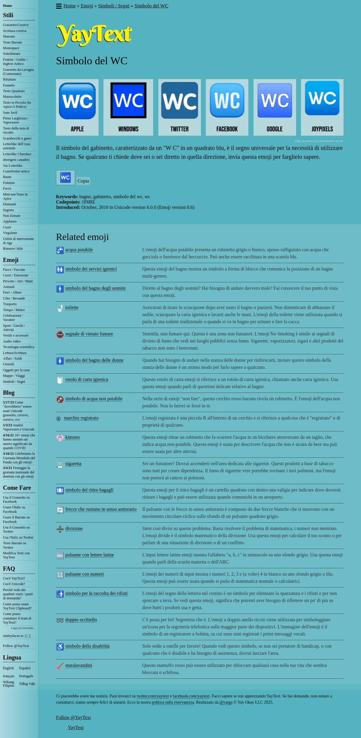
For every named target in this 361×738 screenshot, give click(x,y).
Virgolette (10, 233)
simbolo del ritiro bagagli (89, 489)
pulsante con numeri (84, 574)
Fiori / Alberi (12, 292)
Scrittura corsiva (14, 31)
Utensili (8, 364)
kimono (72, 437)
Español (25, 668)
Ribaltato (9, 79)
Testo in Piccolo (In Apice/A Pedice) (17, 104)
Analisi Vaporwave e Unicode (18, 427)
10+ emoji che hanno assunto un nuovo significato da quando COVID (19, 441)
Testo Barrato (12, 42)
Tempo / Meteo (14, 310)
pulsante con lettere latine (89, 554)
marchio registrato (81, 417)
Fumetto (9, 85)
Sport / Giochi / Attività (14, 328)
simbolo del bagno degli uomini (95, 288)
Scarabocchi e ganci (17, 138)
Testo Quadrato (14, 91)
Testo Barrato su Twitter (14, 545)
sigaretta (73, 463)
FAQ (9, 568)
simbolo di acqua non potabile (93, 398)
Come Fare (17, 487)
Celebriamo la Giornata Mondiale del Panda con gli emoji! (19, 458)
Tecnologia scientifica (18, 347)
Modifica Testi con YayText (16, 555)
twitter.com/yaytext (153, 696)
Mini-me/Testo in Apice (15, 196)
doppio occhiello (81, 619)
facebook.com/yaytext (191, 696)
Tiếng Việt (27, 684)
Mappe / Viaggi (14, 376)
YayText (76, 727)
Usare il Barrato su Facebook (16, 519)
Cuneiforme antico (16, 171)
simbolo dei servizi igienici (91, 268)
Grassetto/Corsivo (16, 25)
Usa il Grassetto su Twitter (16, 529)
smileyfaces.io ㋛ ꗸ (17, 636)
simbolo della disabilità (87, 646)
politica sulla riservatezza (173, 702)
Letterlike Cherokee (17, 154)
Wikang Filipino (8, 684)
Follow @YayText (16, 646)
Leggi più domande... (23, 628)
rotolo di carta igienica (86, 379)
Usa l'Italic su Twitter (18, 537)
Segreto (8, 210)
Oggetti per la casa (16, 370)
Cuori (7, 227)
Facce (7, 188)
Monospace (11, 48)
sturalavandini (78, 665)
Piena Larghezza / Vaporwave (15, 120)
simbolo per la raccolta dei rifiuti (96, 593)
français (8, 676)
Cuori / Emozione (15, 275)
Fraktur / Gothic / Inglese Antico (15, 61)
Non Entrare (11, 216)
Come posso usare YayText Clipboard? (17, 606)
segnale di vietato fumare (89, 333)
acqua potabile (79, 249)
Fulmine (9, 183)
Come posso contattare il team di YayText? (17, 618)
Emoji (10, 260)
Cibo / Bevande (14, 298)
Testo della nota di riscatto (16, 130)
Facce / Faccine (14, 270)
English (8, 668)
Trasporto (10, 304)
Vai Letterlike (13, 166)
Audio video (12, 341)
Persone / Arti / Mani (18, 281)
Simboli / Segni (14, 382)
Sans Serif (10, 113)
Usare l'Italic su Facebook (14, 509)
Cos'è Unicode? (14, 584)
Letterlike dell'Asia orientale (16, 146)
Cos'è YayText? (14, 578)
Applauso (10, 221)
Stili (8, 15)
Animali (9, 287)
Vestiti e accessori (15, 335)
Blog (9, 392)
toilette (71, 307)
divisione (74, 528)
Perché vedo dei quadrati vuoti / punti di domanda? (18, 594)
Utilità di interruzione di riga (18, 241)
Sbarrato (9, 36)
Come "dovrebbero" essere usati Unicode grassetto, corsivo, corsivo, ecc (17, 411)
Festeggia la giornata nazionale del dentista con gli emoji (18, 472)
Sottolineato (11, 54)
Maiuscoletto (12, 97)
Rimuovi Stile (13, 248)
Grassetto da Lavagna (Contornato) (18, 72)
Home (7, 6)
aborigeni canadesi (16, 160)
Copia (83, 180)
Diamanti (9, 204)
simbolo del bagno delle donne (94, 360)
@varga (226, 702)
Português (26, 676)
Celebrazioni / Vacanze (13, 317)
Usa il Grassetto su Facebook (16, 499)
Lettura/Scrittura (14, 353)
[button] (58, 7)
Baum (7, 177)
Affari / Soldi (12, 358)
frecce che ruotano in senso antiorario (100, 509)
